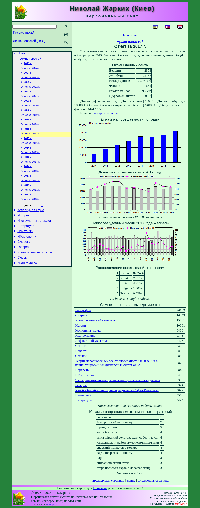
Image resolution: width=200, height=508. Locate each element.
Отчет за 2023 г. (30, 80)
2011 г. (28, 207)
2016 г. (28, 156)
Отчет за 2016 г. (30, 151)
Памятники (25, 247)
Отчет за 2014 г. (30, 171)
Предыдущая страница (108, 480)
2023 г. (28, 85)
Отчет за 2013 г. (30, 181)
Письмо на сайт (24, 32)
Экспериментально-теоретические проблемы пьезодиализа (117, 380)
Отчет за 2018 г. (30, 130)
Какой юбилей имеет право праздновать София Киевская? (117, 390)
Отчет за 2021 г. (30, 100)
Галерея (23, 264)
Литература (25, 241)
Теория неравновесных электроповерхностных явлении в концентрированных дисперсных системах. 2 (116, 363)
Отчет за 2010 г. (30, 212)
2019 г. (28, 125)
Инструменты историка (34, 235)
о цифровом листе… (106, 113)
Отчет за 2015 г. (30, 161)
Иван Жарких (27, 282)
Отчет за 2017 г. (30, 141)
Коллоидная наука (30, 223)
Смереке (52, 504)
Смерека (23, 258)
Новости (23, 54)
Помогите (100, 488)
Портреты (82, 370)
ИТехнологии (26, 252)
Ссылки (80, 356)
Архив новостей (30, 59)
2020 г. (28, 115)
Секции (80, 346)
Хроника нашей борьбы (34, 270)
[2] (41, 218)
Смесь (22, 276)
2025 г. (28, 64)
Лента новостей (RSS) (29, 41)
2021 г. (28, 105)
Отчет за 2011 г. (30, 201)
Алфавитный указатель (91, 341)
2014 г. (28, 176)
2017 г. (28, 146)
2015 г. (28, 166)
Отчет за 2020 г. (30, 110)
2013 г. (28, 186)
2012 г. (28, 196)
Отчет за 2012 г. (30, 191)
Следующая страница (153, 480)
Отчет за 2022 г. (30, 90)
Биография (83, 310)
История (23, 229)
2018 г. (28, 135)
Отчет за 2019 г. (30, 120)
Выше (131, 480)
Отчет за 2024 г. (30, 70)
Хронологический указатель (95, 320)
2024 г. (28, 75)
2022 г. (28, 95)
